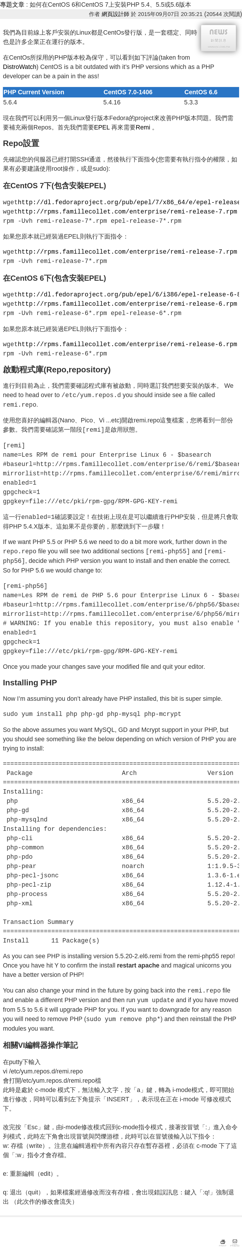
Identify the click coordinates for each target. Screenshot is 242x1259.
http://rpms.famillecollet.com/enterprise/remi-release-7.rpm (127, 211)
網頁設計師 (115, 14)
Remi (144, 127)
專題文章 (12, 4)
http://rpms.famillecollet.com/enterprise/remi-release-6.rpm (127, 304)
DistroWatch (19, 66)
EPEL (103, 127)
